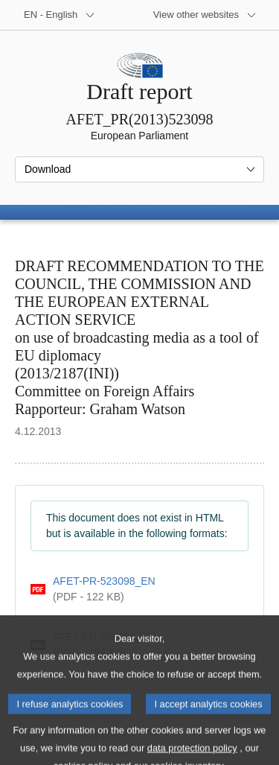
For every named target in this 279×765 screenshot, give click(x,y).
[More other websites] (205, 15)
